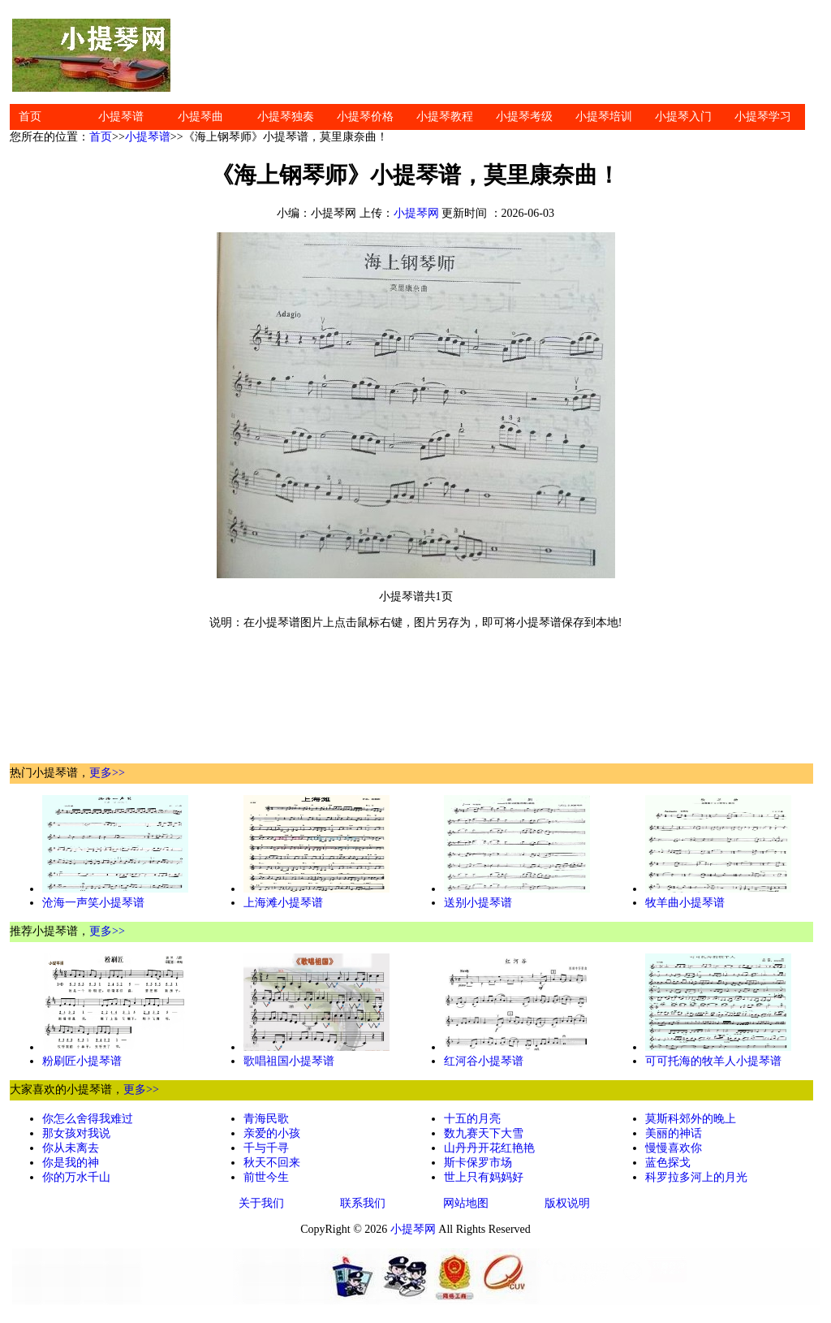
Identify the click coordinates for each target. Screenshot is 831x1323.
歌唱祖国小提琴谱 (288, 1061)
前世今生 (266, 1177)
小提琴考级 (524, 116)
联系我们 (362, 1203)
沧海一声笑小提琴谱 (93, 903)
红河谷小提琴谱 (483, 1061)
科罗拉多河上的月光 (696, 1177)
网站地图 (466, 1203)
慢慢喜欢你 (673, 1148)
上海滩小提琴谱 (283, 903)
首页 (30, 116)
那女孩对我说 (76, 1133)
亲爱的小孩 (271, 1133)
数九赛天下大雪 (483, 1133)
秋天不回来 (271, 1163)
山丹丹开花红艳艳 (489, 1148)
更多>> (107, 773)
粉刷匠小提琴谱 (82, 1061)
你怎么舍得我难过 (87, 1119)
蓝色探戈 (668, 1163)
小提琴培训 (603, 116)
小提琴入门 (683, 116)
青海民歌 (266, 1119)
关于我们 (261, 1203)
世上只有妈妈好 (483, 1177)
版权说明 (567, 1203)
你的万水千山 (76, 1177)
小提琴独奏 (285, 116)
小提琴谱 (121, 116)
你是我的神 (70, 1163)
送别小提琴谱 (478, 903)
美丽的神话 (673, 1133)
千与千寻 (266, 1148)
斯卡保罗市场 (478, 1163)
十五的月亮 (472, 1119)
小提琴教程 (444, 116)
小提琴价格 (365, 116)
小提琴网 (416, 213)
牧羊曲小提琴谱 (685, 903)
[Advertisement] (496, 55)
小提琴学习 (762, 116)
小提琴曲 (200, 116)
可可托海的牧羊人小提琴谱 (713, 1061)
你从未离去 (70, 1148)
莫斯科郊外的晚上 (690, 1119)
